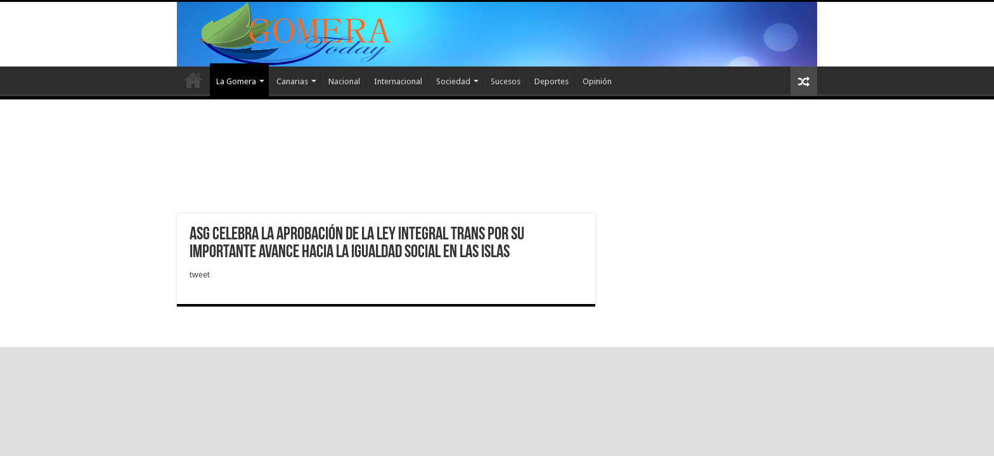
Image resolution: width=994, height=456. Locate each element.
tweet (200, 274)
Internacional (398, 81)
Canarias (292, 81)
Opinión (597, 81)
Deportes (551, 81)
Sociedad (453, 81)
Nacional (344, 81)
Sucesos (505, 81)
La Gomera (236, 81)
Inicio (193, 79)
